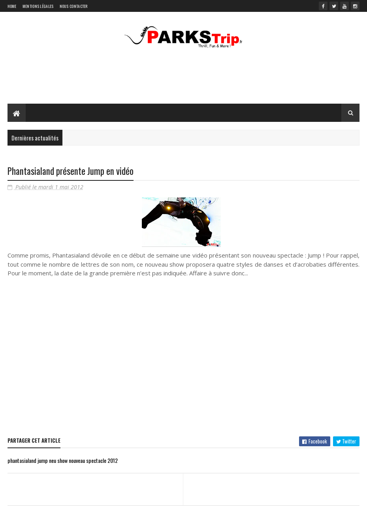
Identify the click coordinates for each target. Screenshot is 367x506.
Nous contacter (74, 6)
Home (12, 6)
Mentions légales (38, 6)
